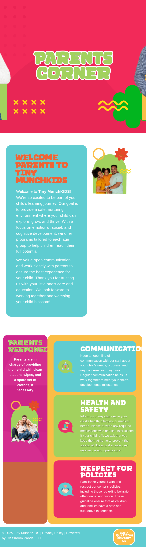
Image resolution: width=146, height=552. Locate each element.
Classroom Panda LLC (23, 538)
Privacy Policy (52, 533)
